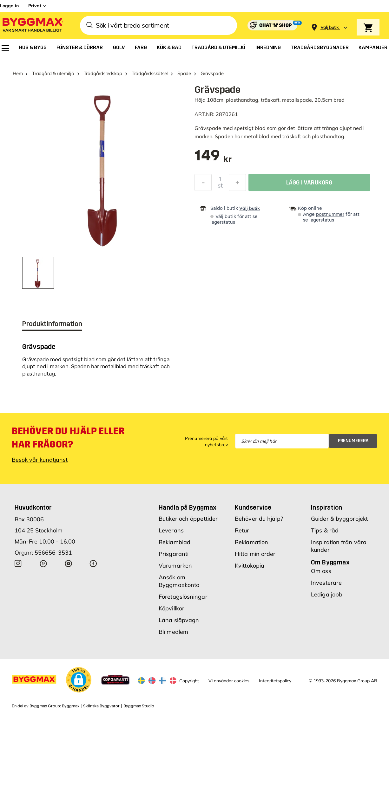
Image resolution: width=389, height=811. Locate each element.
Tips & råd (325, 530)
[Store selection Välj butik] (330, 27)
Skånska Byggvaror (101, 706)
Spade (184, 73)
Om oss (321, 571)
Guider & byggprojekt (339, 518)
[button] (78, 679)
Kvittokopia (249, 565)
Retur (242, 530)
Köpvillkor (171, 608)
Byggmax (70, 706)
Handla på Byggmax (188, 507)
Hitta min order (255, 553)
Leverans (171, 530)
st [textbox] (220, 187)
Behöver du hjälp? (259, 518)
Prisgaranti (173, 553)
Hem (18, 73)
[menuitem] (5, 48)
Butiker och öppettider (188, 518)
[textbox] (213, 158)
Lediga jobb (326, 594)
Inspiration (326, 507)
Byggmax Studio (138, 706)
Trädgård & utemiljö (53, 73)
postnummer (330, 214)
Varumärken (175, 565)
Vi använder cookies (228, 681)
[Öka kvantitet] (237, 184)
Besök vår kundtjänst (40, 459)
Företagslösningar (183, 596)
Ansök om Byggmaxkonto (179, 581)
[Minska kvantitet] (203, 184)
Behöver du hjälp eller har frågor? (68, 437)
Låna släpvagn (179, 620)
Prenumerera (353, 440)
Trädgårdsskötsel (150, 73)
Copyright (189, 681)
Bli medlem (173, 631)
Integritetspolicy (275, 681)
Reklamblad (174, 542)
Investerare (326, 582)
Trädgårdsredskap (103, 73)
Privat (34, 6)
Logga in (9, 6)
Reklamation (251, 542)
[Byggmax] (32, 25)
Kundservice (253, 507)
